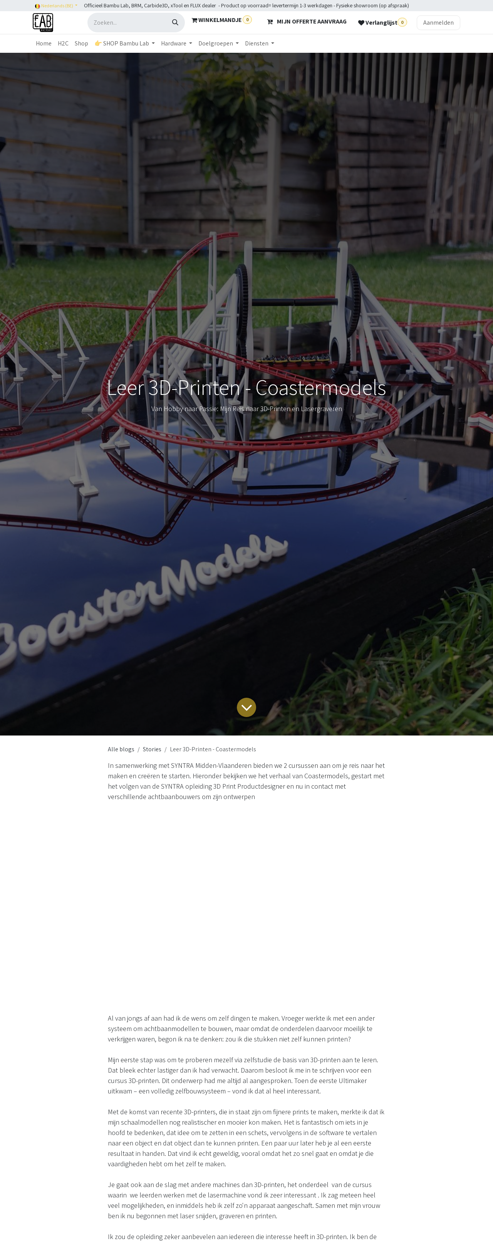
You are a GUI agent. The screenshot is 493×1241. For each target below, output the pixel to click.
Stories (152, 749)
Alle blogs (121, 749)
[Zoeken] (175, 22)
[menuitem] (44, 43)
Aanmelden (438, 22)
